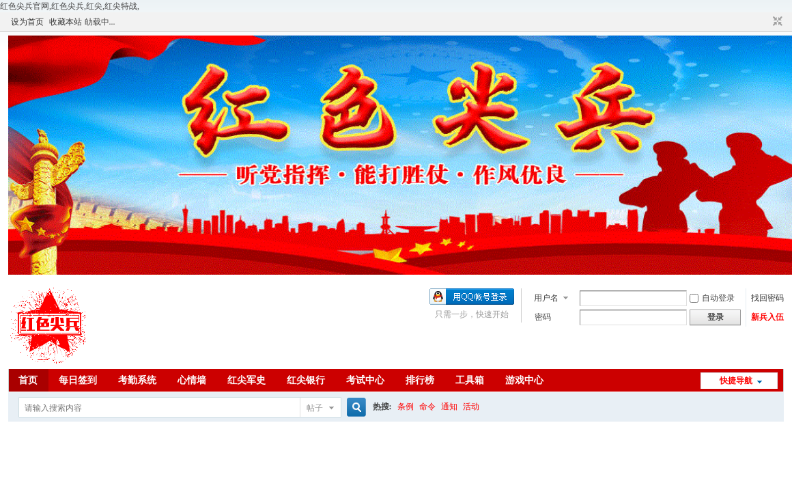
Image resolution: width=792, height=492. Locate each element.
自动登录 (712, 298)
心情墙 (192, 380)
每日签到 (78, 380)
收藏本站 (65, 22)
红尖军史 (246, 380)
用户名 (546, 298)
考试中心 (365, 380)
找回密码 (767, 298)
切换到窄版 (776, 22)
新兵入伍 (767, 317)
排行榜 (420, 380)
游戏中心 (524, 380)
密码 (543, 317)
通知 (449, 406)
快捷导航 (736, 380)
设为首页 (27, 22)
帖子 (315, 408)
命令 (427, 406)
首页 (28, 380)
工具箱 (469, 380)
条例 (405, 406)
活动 (471, 406)
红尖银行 (306, 380)
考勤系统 (137, 380)
